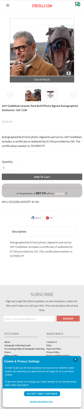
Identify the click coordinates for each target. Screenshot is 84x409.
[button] (7, 5)
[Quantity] (11, 167)
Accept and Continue (42, 393)
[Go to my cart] (77, 5)
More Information (41, 401)
